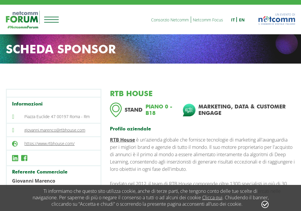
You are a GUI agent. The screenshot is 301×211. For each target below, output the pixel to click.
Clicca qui (212, 197)
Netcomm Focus (208, 20)
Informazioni (27, 104)
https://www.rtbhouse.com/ (49, 143)
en (242, 20)
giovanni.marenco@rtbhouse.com (54, 130)
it (233, 20)
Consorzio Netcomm (170, 20)
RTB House (122, 140)
